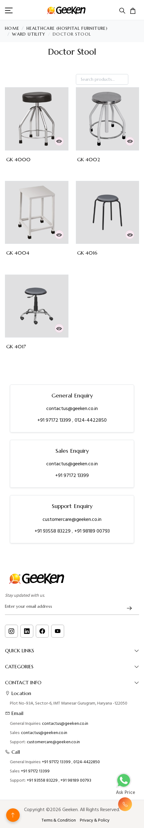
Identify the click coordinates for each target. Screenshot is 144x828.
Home (12, 28)
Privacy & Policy (94, 820)
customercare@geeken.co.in (72, 519)
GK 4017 (16, 347)
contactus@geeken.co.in (72, 408)
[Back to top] (13, 815)
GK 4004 (17, 253)
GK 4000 (18, 159)
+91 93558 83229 (53, 531)
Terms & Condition (59, 820)
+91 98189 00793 (92, 531)
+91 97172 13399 (54, 420)
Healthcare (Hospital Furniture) (67, 28)
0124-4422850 (91, 420)
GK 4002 (88, 159)
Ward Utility (28, 34)
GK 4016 (87, 253)
